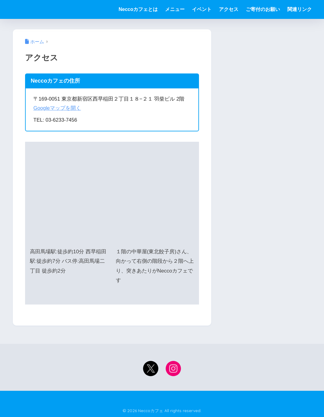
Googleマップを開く (57, 108)
